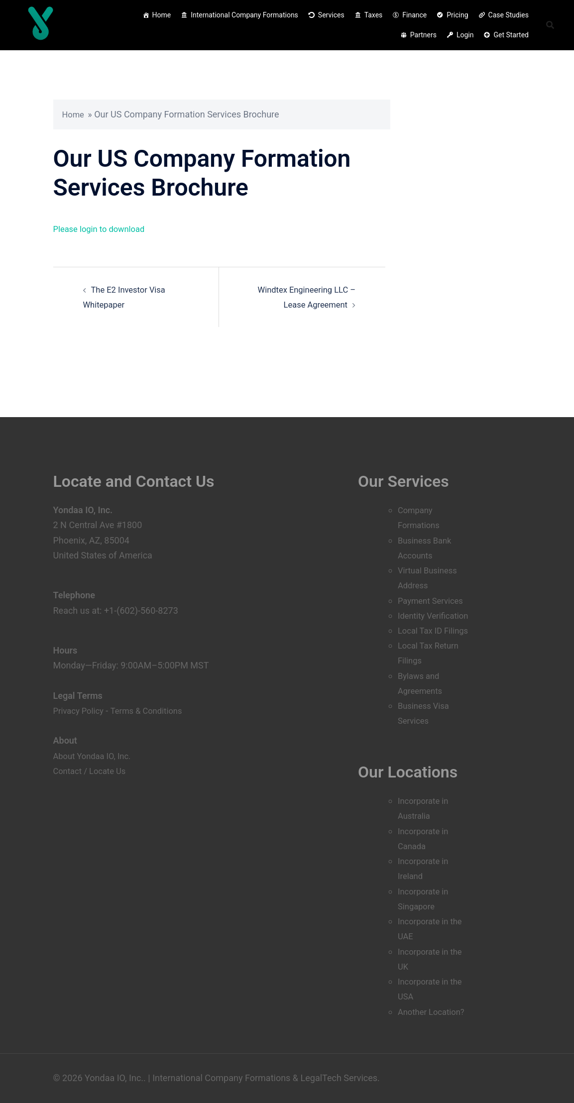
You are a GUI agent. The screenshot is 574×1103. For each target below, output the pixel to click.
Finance (414, 15)
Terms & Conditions (154, 680)
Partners (423, 35)
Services (331, 15)
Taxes (373, 15)
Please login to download (103, 228)
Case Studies (508, 15)
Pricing (457, 15)
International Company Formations (244, 15)
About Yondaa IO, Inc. (95, 725)
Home (161, 15)
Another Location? (434, 1011)
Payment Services (433, 570)
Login (465, 35)
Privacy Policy (81, 680)
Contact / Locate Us (92, 740)
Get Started (511, 35)
